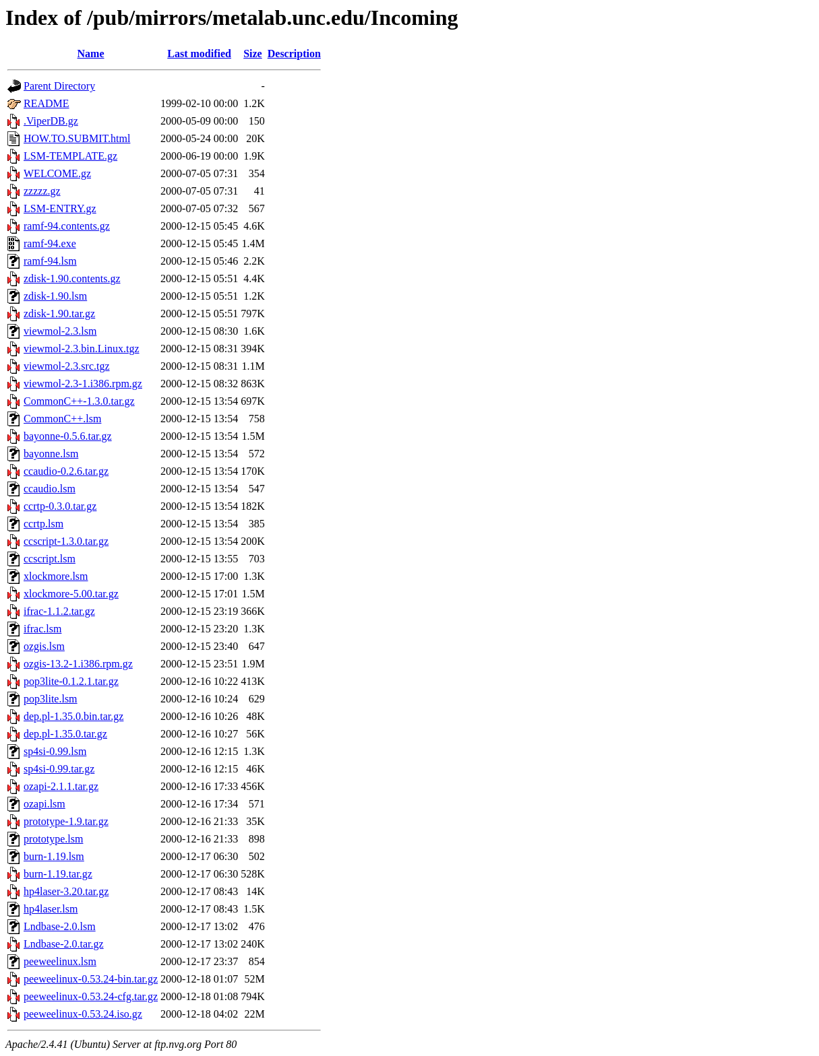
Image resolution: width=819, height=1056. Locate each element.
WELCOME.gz (57, 173)
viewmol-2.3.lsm (60, 331)
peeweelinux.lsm (60, 961)
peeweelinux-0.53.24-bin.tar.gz (91, 979)
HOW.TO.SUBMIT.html (77, 138)
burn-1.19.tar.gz (58, 874)
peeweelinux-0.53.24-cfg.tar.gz (91, 996)
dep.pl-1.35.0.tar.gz (65, 733)
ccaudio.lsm (49, 488)
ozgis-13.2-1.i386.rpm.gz (78, 663)
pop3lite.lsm (51, 698)
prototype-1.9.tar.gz (66, 821)
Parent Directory (59, 86)
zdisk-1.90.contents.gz (72, 278)
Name (91, 53)
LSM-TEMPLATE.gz (70, 156)
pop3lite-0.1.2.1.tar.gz (71, 681)
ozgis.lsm (44, 646)
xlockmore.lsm (56, 576)
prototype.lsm (53, 839)
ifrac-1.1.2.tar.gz (59, 611)
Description (294, 53)
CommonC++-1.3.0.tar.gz (79, 401)
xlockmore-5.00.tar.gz (71, 593)
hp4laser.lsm (51, 909)
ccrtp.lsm (43, 523)
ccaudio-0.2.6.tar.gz (66, 471)
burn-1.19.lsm (54, 856)
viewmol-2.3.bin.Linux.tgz (82, 348)
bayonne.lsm (51, 453)
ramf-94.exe (50, 243)
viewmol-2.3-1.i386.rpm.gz (83, 383)
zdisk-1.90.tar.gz (59, 313)
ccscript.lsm (49, 558)
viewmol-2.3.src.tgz (67, 366)
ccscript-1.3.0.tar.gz (66, 541)
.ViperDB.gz (51, 121)
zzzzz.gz (42, 191)
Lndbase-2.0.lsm (60, 926)
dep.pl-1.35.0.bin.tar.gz (73, 716)
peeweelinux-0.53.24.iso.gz (83, 1014)
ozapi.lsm (44, 804)
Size (252, 53)
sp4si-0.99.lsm (55, 751)
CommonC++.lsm (62, 418)
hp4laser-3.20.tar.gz (66, 891)
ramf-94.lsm (50, 261)
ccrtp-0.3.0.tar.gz (60, 506)
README (46, 103)
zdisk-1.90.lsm (55, 296)
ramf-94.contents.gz (67, 226)
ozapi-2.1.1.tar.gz (61, 786)
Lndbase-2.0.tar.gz (64, 944)
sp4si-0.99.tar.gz (59, 768)
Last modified (199, 53)
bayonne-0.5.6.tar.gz (68, 436)
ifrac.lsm (42, 628)
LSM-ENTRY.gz (60, 208)
